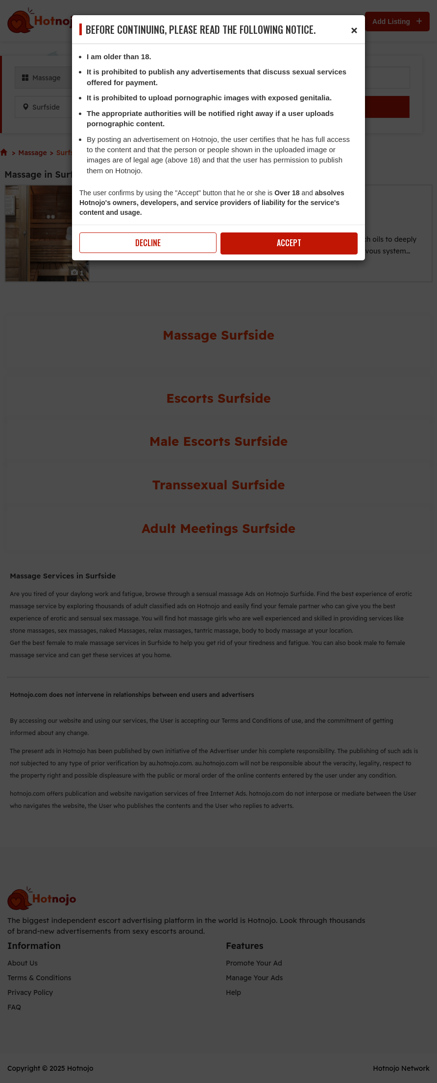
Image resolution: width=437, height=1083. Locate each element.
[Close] (354, 29)
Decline (148, 243)
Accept (289, 243)
